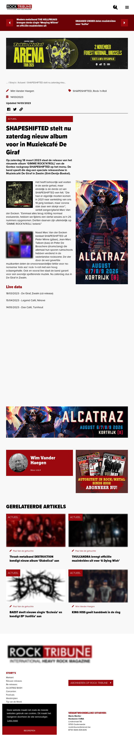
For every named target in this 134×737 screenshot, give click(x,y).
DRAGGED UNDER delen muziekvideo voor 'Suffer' (102, 22)
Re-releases (11, 684)
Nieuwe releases (14, 681)
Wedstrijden (12, 698)
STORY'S (11, 673)
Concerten (11, 691)
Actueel (21, 82)
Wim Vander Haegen (22, 91)
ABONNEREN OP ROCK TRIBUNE (90, 682)
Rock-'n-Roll (100, 91)
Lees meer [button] (12, 720)
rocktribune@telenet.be (79, 727)
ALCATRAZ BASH (14, 688)
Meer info (36, 470)
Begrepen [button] (29, 730)
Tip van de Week (14, 702)
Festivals (10, 695)
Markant (10, 677)
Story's (12, 82)
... (7, 82)
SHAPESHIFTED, (83, 91)
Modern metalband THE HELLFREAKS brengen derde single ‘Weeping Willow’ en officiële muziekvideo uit (32, 22)
